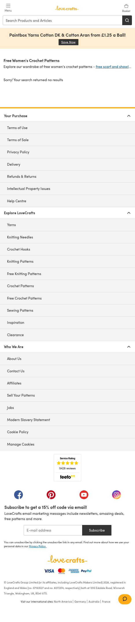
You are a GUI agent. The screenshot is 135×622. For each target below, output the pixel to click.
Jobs (10, 407)
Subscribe (97, 530)
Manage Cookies (20, 444)
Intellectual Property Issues (28, 188)
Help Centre (16, 201)
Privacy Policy (18, 152)
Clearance (15, 334)
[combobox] (63, 20)
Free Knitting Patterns (24, 273)
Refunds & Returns (21, 176)
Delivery (13, 164)
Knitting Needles (20, 237)
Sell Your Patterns (21, 395)
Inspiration (15, 322)
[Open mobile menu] (8, 8)
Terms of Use (17, 127)
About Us (14, 358)
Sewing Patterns (20, 310)
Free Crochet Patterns (24, 298)
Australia (94, 601)
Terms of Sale (18, 139)
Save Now (69, 42)
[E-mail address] (53, 530)
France (106, 601)
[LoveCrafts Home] (67, 559)
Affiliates (14, 383)
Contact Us (15, 371)
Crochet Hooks (18, 249)
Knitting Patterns (20, 261)
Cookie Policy (17, 431)
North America (63, 601)
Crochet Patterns (20, 285)
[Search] (127, 20)
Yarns (11, 224)
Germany (80, 601)
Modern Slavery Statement (28, 419)
